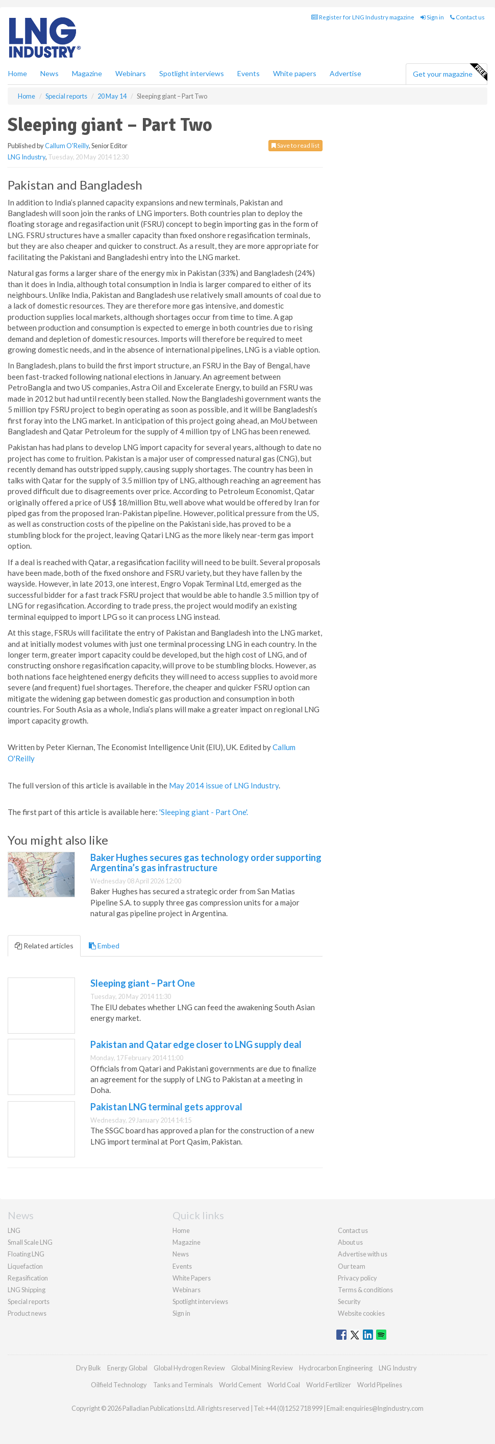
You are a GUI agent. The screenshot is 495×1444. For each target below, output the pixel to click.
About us (350, 1242)
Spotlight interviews (191, 73)
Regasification (28, 1278)
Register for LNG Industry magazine (362, 17)
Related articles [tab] (44, 945)
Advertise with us (362, 1254)
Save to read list (295, 145)
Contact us (467, 17)
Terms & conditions (365, 1290)
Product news (27, 1313)
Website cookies (361, 1313)
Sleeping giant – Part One (142, 983)
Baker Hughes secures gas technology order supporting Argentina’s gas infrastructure (205, 862)
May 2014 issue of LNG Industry (224, 785)
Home (17, 73)
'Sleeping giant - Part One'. (203, 812)
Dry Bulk (88, 1368)
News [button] (49, 73)
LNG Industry (26, 157)
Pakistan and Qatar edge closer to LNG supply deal (196, 1044)
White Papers (191, 1278)
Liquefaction (25, 1266)
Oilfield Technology (119, 1385)
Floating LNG (26, 1254)
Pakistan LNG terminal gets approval (166, 1106)
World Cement (240, 1385)
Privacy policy (357, 1278)
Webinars (130, 73)
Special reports (29, 1301)
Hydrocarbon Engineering (336, 1368)
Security (349, 1301)
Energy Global (127, 1368)
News (180, 1254)
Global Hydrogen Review (189, 1368)
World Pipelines (379, 1385)
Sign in (432, 17)
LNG (14, 1230)
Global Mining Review (262, 1368)
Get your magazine (450, 72)
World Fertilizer (328, 1385)
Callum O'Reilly (67, 146)
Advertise (345, 73)
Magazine (87, 73)
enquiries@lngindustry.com (384, 1408)
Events (248, 73)
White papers (294, 73)
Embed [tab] (104, 945)
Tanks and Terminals (183, 1385)
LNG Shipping (26, 1290)
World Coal (283, 1385)
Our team (351, 1266)
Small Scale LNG (30, 1242)
